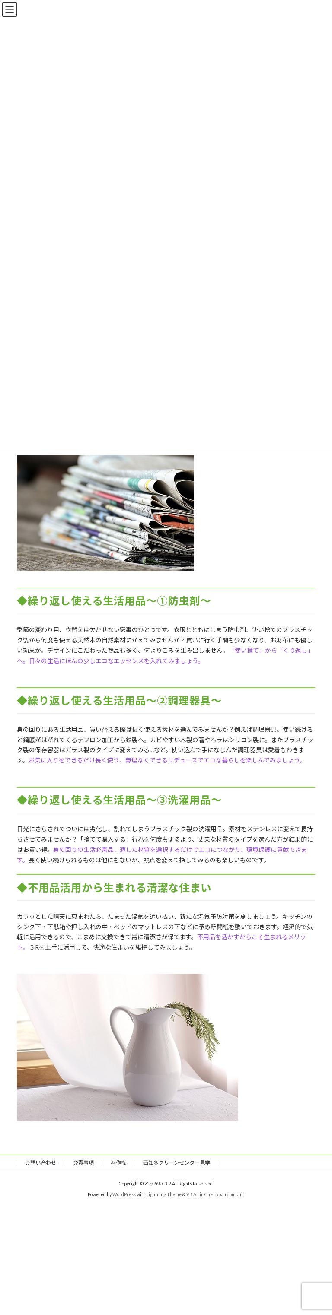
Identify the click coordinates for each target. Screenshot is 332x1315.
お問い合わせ (40, 1162)
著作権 (118, 1162)
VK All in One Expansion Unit (215, 1194)
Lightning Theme (164, 1194)
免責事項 (83, 1162)
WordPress (124, 1194)
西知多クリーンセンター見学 (176, 1162)
